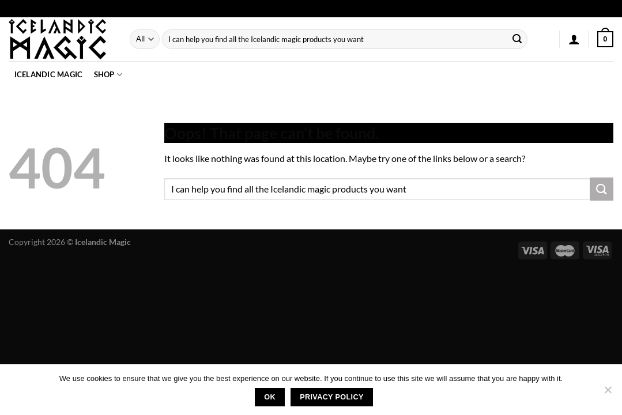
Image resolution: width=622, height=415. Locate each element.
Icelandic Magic (48, 74)
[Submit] (517, 39)
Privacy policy (332, 397)
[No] (607, 393)
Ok (270, 397)
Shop (108, 74)
